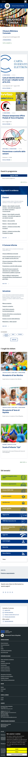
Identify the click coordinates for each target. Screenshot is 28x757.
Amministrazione (5, 639)
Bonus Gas (5, 547)
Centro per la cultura (11, 444)
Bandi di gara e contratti (6, 724)
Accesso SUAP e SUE (8, 490)
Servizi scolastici (7, 496)
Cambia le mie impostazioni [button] (16, 754)
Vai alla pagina (7, 88)
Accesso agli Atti (7, 508)
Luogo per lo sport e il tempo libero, (9, 372)
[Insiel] (3, 755)
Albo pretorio (3, 726)
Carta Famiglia (6, 541)
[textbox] (11, 592)
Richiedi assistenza (9, 612)
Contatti (3, 703)
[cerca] (26, 6)
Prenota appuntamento (10, 617)
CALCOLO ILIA (6, 502)
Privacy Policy (4, 750)
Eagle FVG (5, 535)
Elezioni (5, 197)
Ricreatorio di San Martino (12, 375)
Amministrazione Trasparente (8, 721)
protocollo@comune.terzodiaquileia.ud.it (9, 712)
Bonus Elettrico (7, 553)
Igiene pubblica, (5, 148)
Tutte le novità (7, 43)
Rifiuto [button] (16, 751)
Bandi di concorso (4, 725)
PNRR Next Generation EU (9, 521)
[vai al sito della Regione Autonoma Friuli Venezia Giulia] (3, 1)
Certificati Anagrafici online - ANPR (10, 477)
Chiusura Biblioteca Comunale (10, 32)
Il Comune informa (6, 75)
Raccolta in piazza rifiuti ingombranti (9, 527)
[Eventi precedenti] (2, 175)
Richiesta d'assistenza (5, 734)
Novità (2, 683)
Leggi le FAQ (7, 610)
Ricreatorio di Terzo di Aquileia (11, 411)
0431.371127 (12, 614)
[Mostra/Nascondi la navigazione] (1, 5)
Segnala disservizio (9, 621)
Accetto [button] (16, 749)
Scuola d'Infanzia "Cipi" (11, 447)
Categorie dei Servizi (5, 656)
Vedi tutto (24, 182)
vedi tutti (14, 339)
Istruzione (6, 291)
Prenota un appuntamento (9, 484)
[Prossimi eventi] (26, 175)
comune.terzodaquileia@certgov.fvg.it (9, 717)
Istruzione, (4, 444)
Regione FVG (6, 515)
